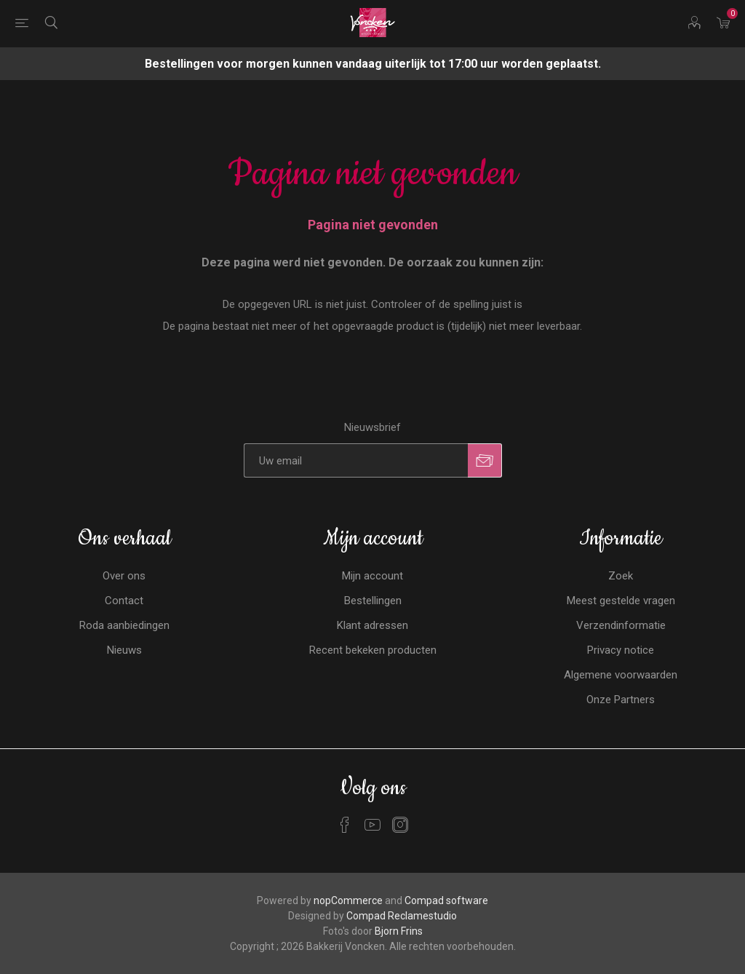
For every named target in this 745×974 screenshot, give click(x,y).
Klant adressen (372, 625)
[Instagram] (400, 824)
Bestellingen (373, 600)
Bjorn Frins (399, 931)
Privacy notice (620, 650)
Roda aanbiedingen (124, 625)
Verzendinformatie (621, 625)
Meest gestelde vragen (621, 600)
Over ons (124, 575)
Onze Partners (620, 699)
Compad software (446, 900)
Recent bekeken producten (373, 650)
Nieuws (124, 650)
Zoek (620, 575)
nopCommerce (348, 900)
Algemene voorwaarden (620, 674)
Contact (124, 600)
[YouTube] (372, 824)
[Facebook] (344, 824)
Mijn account (372, 575)
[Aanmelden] (356, 460)
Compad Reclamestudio (401, 916)
